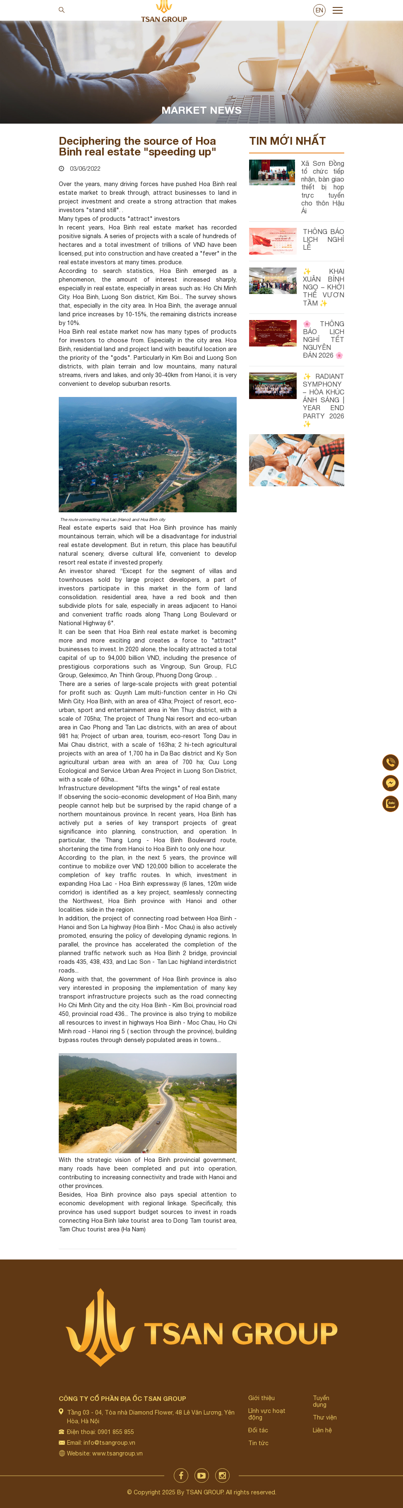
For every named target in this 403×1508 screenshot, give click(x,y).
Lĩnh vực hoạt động (266, 1414)
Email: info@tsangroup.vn (101, 1442)
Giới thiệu (261, 1398)
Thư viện (325, 1417)
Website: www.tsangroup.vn (105, 1453)
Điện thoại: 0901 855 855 (100, 1432)
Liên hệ (322, 1430)
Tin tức (258, 1443)
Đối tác (258, 1430)
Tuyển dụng (321, 1401)
